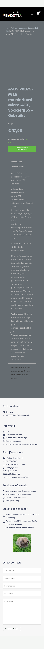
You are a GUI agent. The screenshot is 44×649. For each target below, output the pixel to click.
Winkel (14, 28)
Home (8, 28)
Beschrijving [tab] (16, 184)
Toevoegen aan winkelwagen (22, 171)
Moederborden (25, 28)
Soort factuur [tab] (17, 189)
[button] (32, 14)
